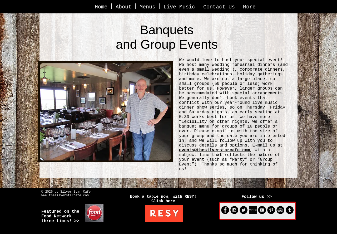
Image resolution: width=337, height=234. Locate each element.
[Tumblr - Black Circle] (290, 210)
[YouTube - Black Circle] (262, 210)
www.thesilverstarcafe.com (65, 195)
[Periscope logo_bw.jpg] (253, 210)
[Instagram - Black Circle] (234, 210)
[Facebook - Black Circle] (225, 210)
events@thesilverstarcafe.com (214, 150)
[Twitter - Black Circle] (243, 210)
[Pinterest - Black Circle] (271, 210)
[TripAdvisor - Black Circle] (280, 210)
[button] (123, 6)
